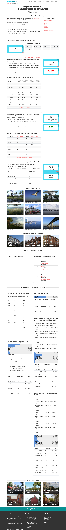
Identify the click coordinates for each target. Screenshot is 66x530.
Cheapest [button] (39, 1)
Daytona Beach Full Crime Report (24, 107)
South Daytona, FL (44, 269)
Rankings (46, 27)
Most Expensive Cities (31, 523)
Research (28, 524)
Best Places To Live (30, 518)
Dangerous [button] (48, 1)
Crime (33, 11)
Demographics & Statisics (49, 30)
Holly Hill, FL (43, 276)
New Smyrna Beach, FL (45, 279)
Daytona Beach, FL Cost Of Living (33, 112)
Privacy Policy (47, 519)
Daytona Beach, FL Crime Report (33, 57)
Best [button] (32, 1)
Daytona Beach (20, 136)
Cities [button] (29, 1)
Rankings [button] (52, 1)
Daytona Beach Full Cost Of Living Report (24, 157)
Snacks (12, 1)
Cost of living (46, 23)
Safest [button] (35, 1)
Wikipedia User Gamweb (12, 202)
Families (28, 521)
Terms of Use (46, 521)
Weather (46, 24)
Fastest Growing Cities (31, 522)
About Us (56, 1)
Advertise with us (47, 517)
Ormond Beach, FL (44, 263)
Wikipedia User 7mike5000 (30, 202)
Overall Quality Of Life (48, 20)
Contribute (46, 518)
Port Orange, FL (44, 260)
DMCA (45, 522)
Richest (28, 527)
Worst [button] (43, 1)
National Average (34, 136)
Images (45, 26)
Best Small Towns (30, 519)
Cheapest (28, 516)
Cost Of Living (37, 11)
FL (10, 3)
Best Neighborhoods (30, 517)
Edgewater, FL (44, 266)
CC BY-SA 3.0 (18, 202)
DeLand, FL (43, 273)
